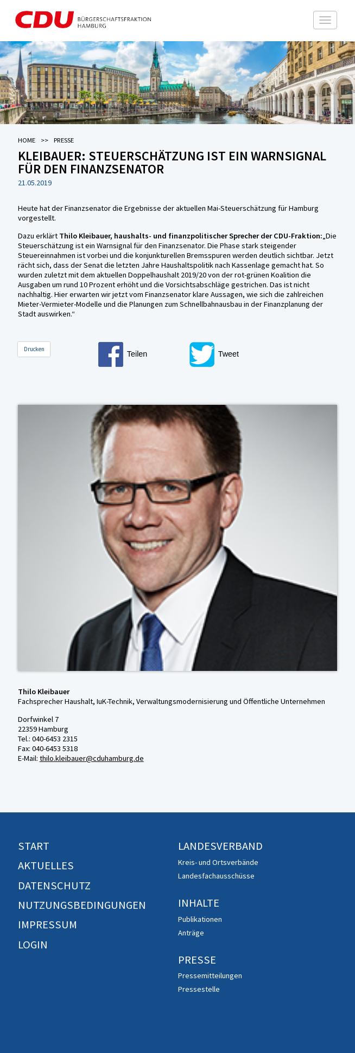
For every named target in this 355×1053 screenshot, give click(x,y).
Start (33, 846)
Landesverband (220, 846)
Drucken (34, 349)
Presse (197, 960)
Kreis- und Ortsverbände (218, 862)
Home (26, 140)
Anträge (191, 933)
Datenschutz (54, 885)
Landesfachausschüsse (216, 876)
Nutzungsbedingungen (82, 905)
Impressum (47, 925)
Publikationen (200, 919)
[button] (141, 354)
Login (33, 945)
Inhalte (198, 903)
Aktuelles (46, 865)
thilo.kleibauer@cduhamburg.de (92, 758)
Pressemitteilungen (210, 975)
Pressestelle (199, 989)
